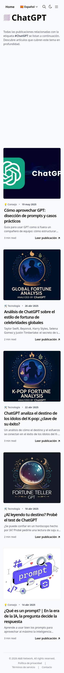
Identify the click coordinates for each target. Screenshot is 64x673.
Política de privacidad (30, 663)
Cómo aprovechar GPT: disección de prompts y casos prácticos (30, 215)
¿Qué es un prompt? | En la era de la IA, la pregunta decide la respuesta (31, 616)
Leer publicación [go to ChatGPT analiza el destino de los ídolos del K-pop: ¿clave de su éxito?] (48, 441)
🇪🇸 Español (29, 7)
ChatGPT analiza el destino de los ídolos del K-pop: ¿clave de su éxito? (30, 418)
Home (10, 7)
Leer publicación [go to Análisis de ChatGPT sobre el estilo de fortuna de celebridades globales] (48, 339)
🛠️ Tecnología (12, 305)
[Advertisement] (32, 98)
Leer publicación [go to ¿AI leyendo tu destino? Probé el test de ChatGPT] (48, 537)
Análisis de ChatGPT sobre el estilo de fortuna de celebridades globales (29, 317)
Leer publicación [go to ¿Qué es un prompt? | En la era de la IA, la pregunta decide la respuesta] (48, 638)
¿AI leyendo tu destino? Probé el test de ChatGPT (30, 517)
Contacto (47, 667)
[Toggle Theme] (50, 7)
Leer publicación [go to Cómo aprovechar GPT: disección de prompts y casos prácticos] (48, 238)
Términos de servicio (23, 667)
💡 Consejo (10, 204)
